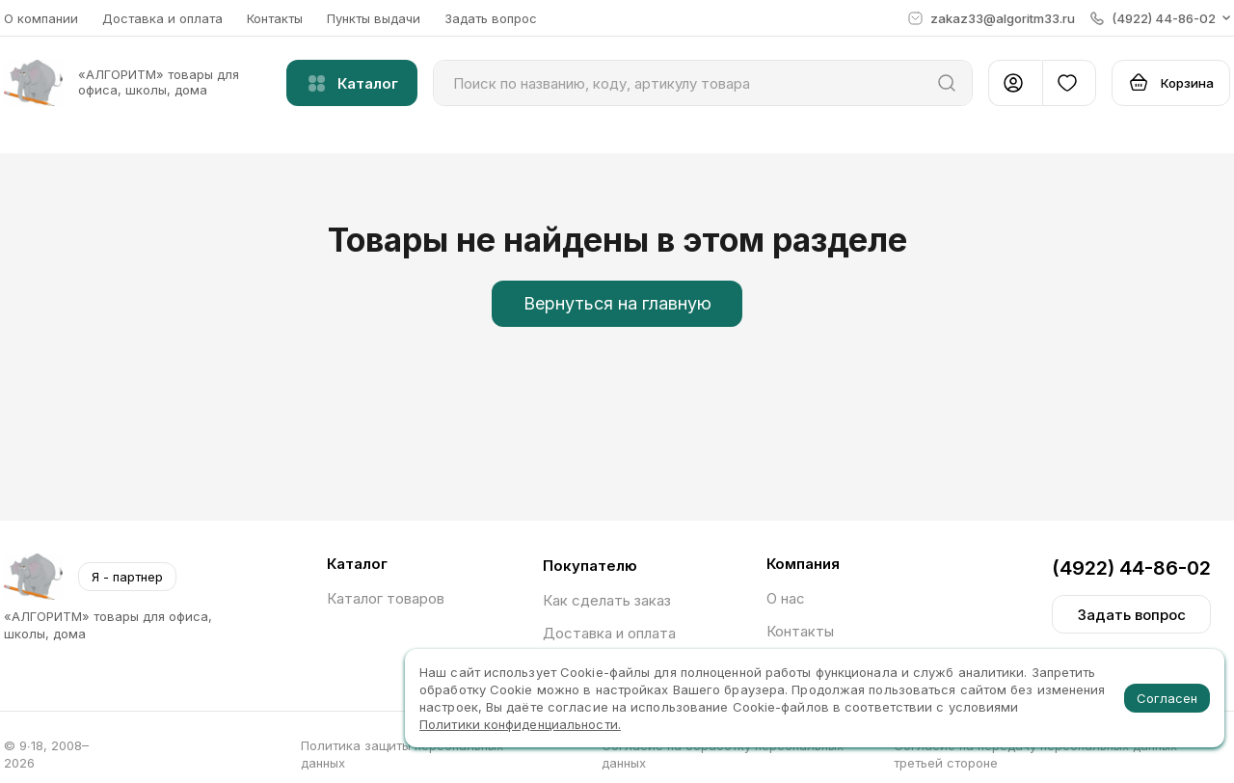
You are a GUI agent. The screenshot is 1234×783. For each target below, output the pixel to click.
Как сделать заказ (607, 600)
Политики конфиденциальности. (520, 724)
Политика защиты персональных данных (402, 754)
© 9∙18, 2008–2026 (46, 754)
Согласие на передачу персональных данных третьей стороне (1035, 754)
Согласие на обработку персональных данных (723, 754)
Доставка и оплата (162, 18)
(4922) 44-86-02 (1131, 568)
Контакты (275, 18)
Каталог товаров (385, 598)
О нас (785, 598)
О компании (41, 18)
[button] (1160, 18)
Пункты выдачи (373, 18)
